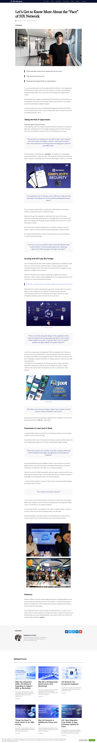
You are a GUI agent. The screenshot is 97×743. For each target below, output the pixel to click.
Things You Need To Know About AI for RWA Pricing (24, 724)
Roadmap (58, 2)
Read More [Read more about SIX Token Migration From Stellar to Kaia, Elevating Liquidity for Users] (63, 736)
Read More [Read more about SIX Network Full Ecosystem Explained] (63, 694)
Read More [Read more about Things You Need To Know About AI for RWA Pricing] (17, 734)
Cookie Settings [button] (83, 740)
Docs (52, 2)
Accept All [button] (92, 740)
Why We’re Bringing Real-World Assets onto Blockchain (48, 685)
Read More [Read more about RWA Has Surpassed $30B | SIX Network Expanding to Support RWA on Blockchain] (17, 699)
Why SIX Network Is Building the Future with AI (47, 724)
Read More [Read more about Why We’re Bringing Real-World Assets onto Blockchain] (40, 697)
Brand (77, 2)
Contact (84, 2)
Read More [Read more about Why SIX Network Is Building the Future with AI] (40, 734)
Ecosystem (66, 2)
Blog (72, 2)
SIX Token (46, 2)
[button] (66, 632)
